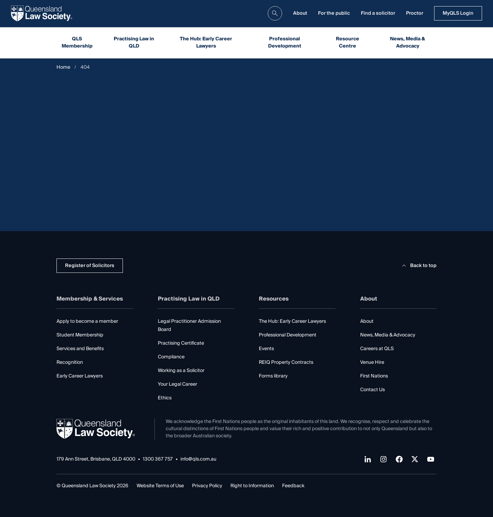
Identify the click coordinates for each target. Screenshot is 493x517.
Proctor (414, 13)
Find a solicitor (378, 13)
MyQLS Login (458, 13)
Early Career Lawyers (79, 376)
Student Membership (79, 335)
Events (266, 349)
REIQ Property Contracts (286, 362)
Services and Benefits (80, 349)
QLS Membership (77, 42)
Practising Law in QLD (134, 42)
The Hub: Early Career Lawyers (206, 42)
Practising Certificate (181, 343)
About (300, 13)
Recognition (69, 362)
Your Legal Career (177, 384)
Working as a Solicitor (181, 371)
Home (63, 67)
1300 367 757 (158, 459)
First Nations (374, 376)
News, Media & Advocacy (407, 42)
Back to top (418, 266)
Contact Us (372, 390)
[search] (275, 13)
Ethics (165, 398)
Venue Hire (372, 362)
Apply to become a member (87, 321)
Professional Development (284, 42)
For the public (334, 13)
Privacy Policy (207, 486)
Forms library (273, 376)
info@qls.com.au (198, 459)
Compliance (171, 357)
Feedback (293, 486)
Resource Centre (347, 42)
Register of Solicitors (89, 266)
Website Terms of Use (160, 486)
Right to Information (252, 486)
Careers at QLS (377, 349)
